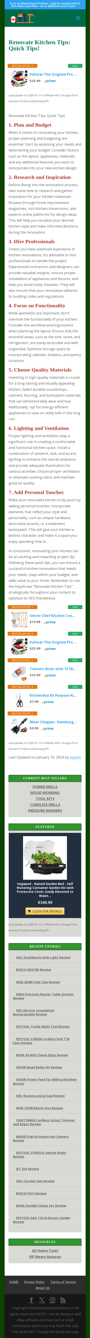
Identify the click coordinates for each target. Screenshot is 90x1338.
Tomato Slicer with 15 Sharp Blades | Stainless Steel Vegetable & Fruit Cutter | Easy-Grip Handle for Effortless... (53, 669)
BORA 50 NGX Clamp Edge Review (42, 1055)
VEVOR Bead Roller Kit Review (39, 1067)
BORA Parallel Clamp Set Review (41, 1206)
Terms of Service (63, 1282)
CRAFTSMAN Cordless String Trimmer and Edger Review (44, 1122)
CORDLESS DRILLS (45, 804)
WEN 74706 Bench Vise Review (39, 1108)
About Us (43, 1288)
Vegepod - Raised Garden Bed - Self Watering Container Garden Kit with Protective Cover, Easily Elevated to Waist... (45, 890)
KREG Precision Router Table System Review (43, 996)
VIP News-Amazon (45, 1256)
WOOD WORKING (45, 792)
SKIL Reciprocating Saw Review (40, 1096)
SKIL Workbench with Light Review (43, 957)
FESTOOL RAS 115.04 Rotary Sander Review (41, 1220)
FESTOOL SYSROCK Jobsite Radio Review (39, 1155)
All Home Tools (45, 1250)
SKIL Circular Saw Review (35, 1181)
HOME (13, 1282)
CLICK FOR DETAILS (47, 911)
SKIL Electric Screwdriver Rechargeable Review (34, 1012)
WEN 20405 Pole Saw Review (38, 982)
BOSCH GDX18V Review (33, 970)
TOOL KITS (45, 798)
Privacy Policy (34, 1282)
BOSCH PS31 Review (31, 1193)
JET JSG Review (27, 1169)
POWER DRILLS (45, 786)
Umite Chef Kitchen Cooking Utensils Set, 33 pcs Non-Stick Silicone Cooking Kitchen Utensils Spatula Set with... (53, 615)
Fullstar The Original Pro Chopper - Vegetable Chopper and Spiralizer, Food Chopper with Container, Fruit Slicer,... (53, 74)
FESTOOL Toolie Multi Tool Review (43, 1026)
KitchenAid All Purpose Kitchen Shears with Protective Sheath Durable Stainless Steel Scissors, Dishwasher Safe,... (53, 695)
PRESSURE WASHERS (45, 810)
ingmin (75, 757)
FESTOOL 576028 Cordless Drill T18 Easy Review (41, 1041)
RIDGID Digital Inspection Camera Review (40, 1138)
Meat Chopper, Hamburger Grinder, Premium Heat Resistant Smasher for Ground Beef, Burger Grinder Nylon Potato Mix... (53, 722)
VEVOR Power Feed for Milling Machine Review (45, 1081)
